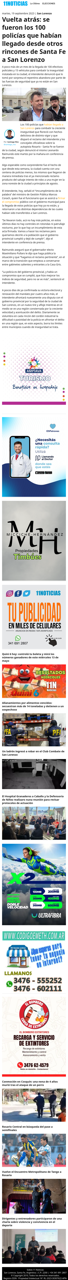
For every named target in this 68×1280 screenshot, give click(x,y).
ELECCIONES (48, 3)
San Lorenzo (44, 13)
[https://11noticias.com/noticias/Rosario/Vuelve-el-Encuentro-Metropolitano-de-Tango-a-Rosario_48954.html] (34, 1192)
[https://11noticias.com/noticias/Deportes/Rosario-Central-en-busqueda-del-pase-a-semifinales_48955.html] (34, 1146)
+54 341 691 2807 (58, 1272)
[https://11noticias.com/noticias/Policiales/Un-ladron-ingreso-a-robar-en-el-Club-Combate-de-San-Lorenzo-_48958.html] (34, 771)
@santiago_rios (10, 144)
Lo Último (35, 3)
